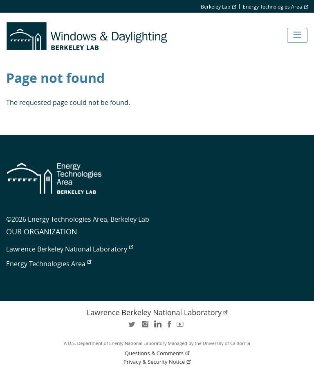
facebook (169, 326)
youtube (181, 326)
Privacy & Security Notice (157, 362)
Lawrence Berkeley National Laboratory (69, 249)
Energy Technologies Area (275, 6)
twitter (132, 326)
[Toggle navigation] (297, 35)
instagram (145, 326)
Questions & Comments (158, 353)
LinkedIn (157, 326)
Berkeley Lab (218, 6)
